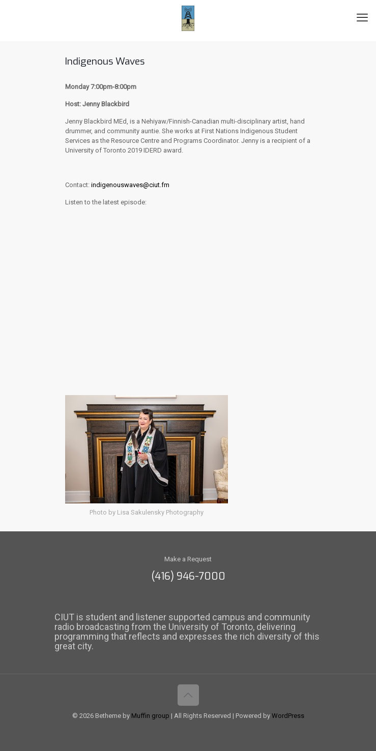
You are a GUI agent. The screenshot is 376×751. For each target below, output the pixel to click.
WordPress (288, 715)
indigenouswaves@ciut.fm (130, 185)
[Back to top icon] (188, 695)
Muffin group (150, 715)
